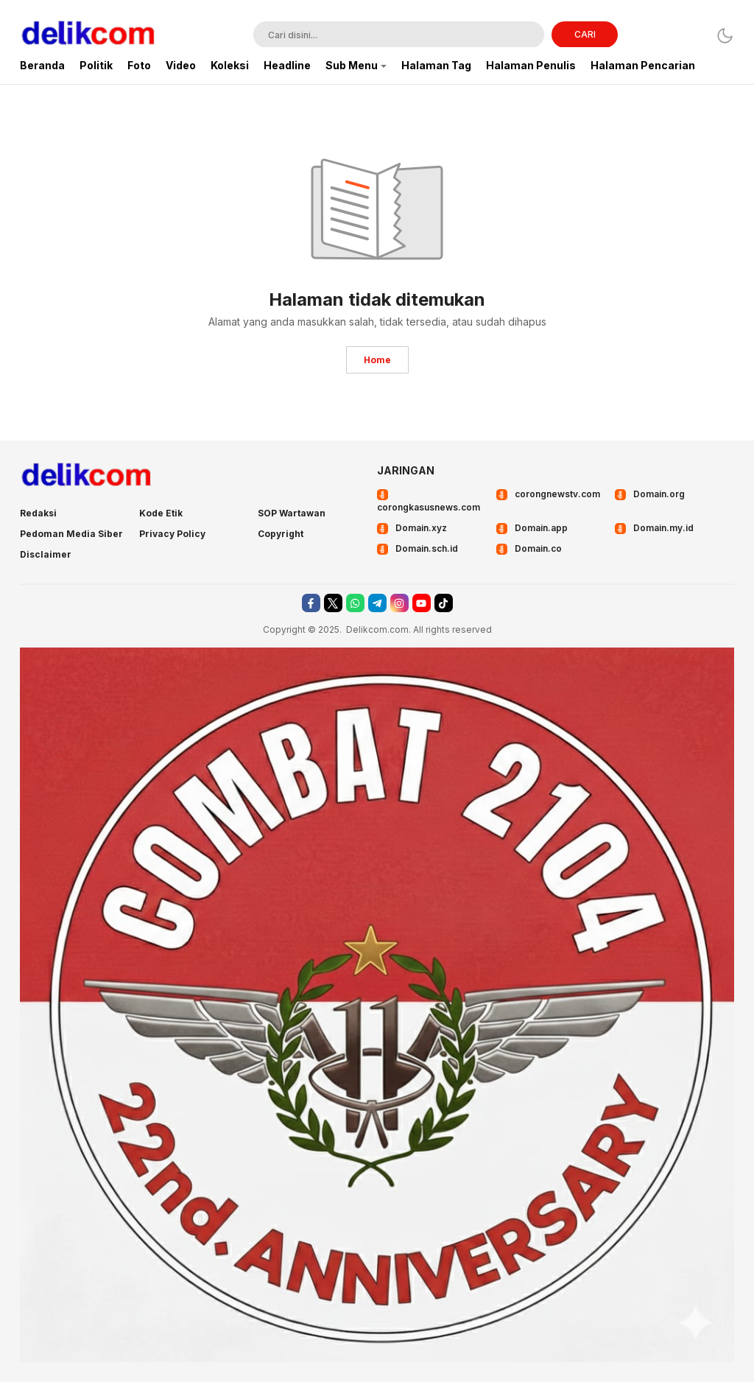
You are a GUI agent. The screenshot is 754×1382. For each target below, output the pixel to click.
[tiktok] (443, 603)
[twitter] (333, 603)
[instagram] (399, 603)
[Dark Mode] (725, 36)
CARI (585, 34)
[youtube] (421, 603)
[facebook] (311, 603)
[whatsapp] (355, 603)
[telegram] (377, 603)
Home (377, 359)
